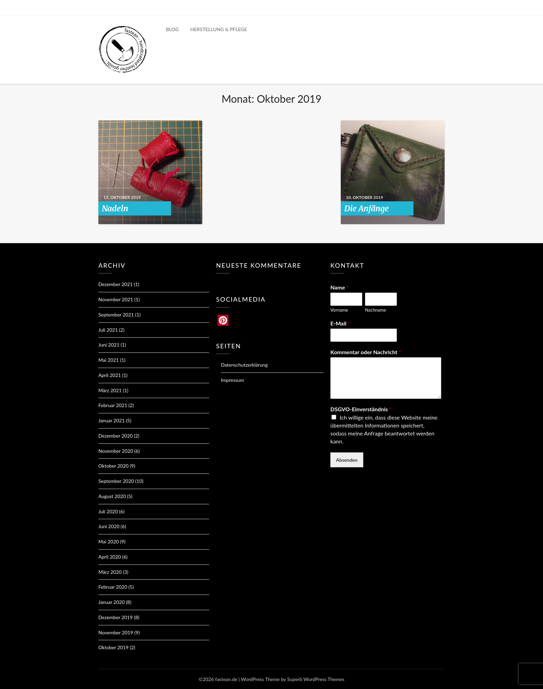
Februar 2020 (112, 587)
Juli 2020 (108, 511)
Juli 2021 (108, 330)
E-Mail (340, 323)
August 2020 (112, 496)
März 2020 (110, 572)
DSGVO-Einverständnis (361, 409)
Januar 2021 (111, 420)
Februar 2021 (112, 405)
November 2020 (115, 451)
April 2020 (109, 557)
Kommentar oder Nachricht (365, 352)
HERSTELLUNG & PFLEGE (218, 29)
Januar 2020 (111, 602)
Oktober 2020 (113, 466)
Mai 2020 (108, 541)
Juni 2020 (108, 526)
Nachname (375, 310)
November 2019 (115, 632)
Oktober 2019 (113, 647)
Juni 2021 (108, 345)
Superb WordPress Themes (315, 679)
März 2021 (110, 390)
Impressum (232, 380)
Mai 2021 (108, 360)
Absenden (347, 460)
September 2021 (116, 315)
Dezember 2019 (115, 617)
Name (339, 287)
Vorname (339, 310)
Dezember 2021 (115, 284)
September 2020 (116, 481)
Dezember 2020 (115, 436)
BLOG (172, 29)
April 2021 (109, 375)
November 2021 (115, 299)
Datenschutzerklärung (244, 365)
